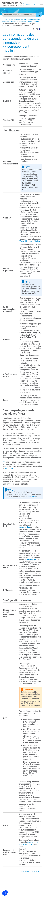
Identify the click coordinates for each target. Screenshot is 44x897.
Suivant (34, 871)
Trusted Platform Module (29, 241)
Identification (24, 527)
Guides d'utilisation (15, 20)
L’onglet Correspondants (29, 22)
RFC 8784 (9, 469)
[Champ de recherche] (22, 15)
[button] (39, 15)
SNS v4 (29, 5)
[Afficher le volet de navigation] (41, 4)
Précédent (25, 871)
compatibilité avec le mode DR (28, 843)
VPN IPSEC (15, 22)
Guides (4, 20)
